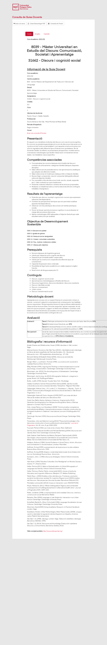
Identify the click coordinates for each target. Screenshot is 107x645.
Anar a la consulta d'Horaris (36, 133)
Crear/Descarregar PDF (36, 23)
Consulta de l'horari (55, 23)
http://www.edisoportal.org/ (52, 531)
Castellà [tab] (46, 34)
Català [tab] (29, 34)
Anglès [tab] (37, 34)
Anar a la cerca (19, 23)
